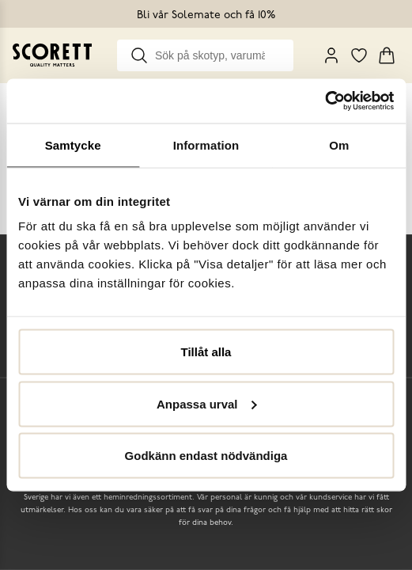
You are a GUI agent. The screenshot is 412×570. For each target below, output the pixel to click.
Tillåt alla (206, 352)
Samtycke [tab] (73, 144)
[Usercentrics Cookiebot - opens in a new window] (324, 101)
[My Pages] (331, 55)
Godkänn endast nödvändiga (206, 455)
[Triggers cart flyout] (386, 55)
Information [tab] (206, 144)
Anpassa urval (207, 403)
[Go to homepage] (52, 55)
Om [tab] (339, 144)
